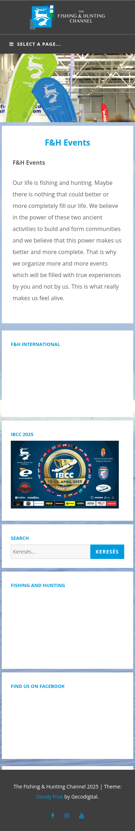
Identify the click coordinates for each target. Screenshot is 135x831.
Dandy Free (49, 796)
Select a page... (35, 44)
